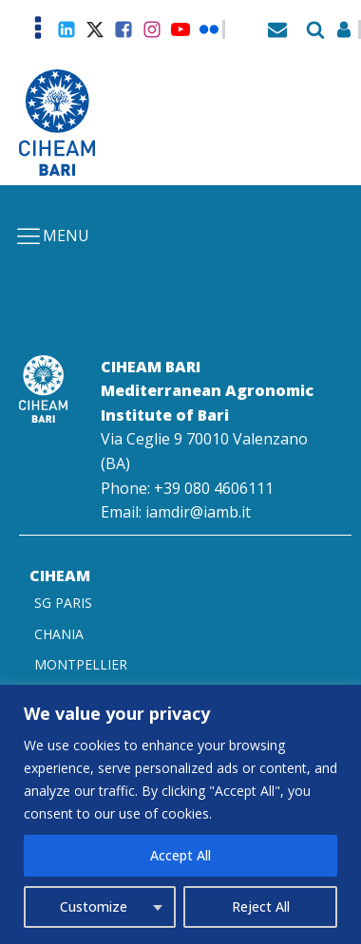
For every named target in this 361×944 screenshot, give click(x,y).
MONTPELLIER (80, 664)
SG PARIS (63, 603)
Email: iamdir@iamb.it (176, 511)
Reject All (261, 906)
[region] (180, 814)
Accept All (180, 855)
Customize (93, 906)
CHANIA (59, 634)
